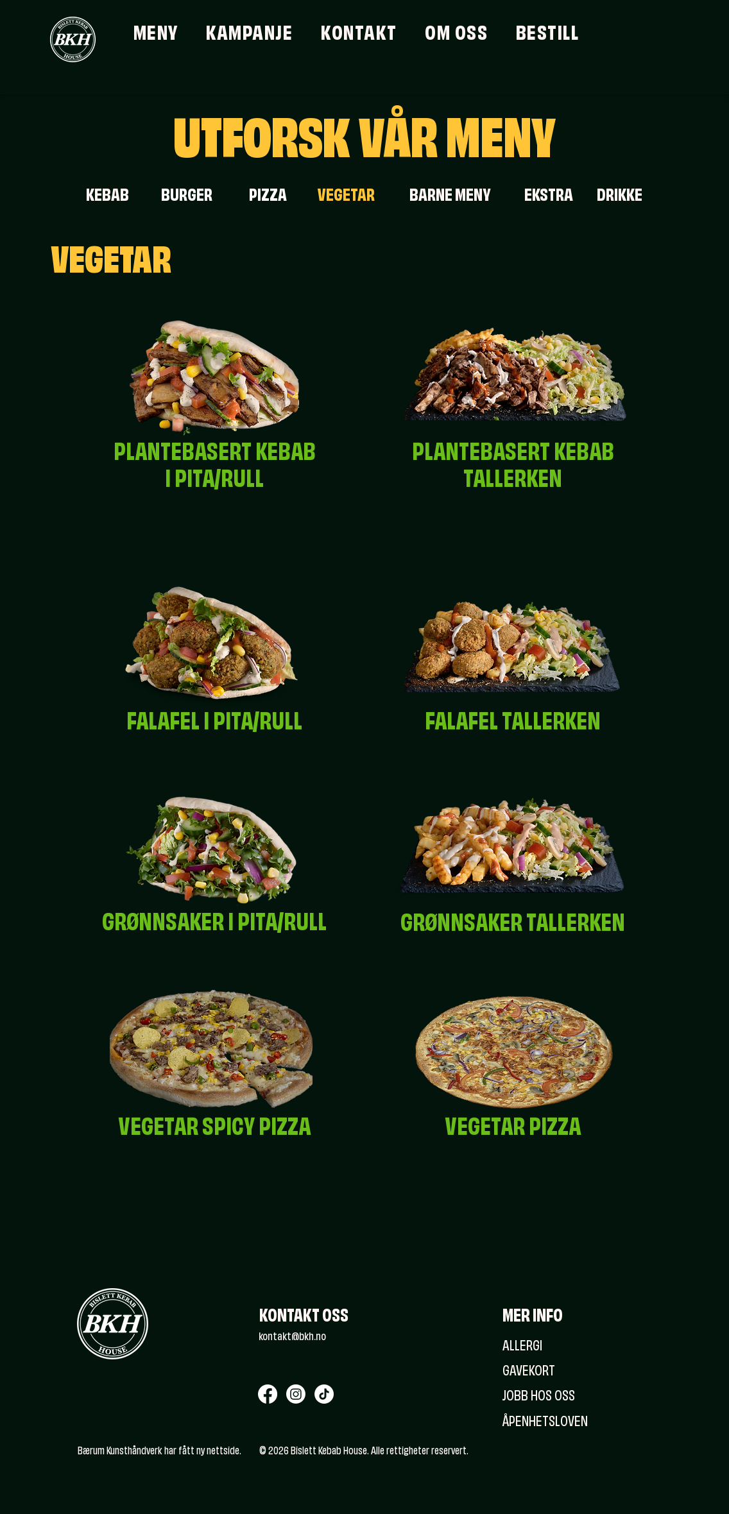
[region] (214, 477)
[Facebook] (267, 1394)
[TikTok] (324, 1394)
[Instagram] (295, 1394)
